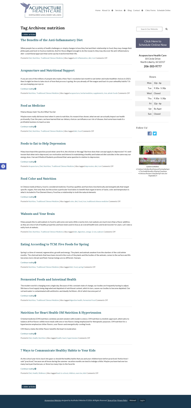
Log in (142, 400)
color (72, 201)
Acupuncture (34, 166)
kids (84, 373)
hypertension (72, 338)
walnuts (100, 232)
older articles (28, 34)
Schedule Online (163, 10)
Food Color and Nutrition (38, 179)
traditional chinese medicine (97, 201)
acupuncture (75, 93)
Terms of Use (112, 400)
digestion (81, 232)
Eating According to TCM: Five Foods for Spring (55, 244)
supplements (98, 93)
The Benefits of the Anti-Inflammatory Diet (52, 40)
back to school (62, 373)
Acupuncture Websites (53, 400)
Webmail (132, 400)
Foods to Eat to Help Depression (43, 143)
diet (89, 58)
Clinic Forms (150, 10)
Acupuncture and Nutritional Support (48, 70)
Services (118, 10)
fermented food (89, 300)
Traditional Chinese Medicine (52, 58)
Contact (136, 10)
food (80, 131)
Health (35, 338)
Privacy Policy (122, 400)
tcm (93, 58)
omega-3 (89, 232)
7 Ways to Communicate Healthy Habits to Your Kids (58, 350)
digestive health (76, 300)
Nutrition (36, 58)
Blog (130, 10)
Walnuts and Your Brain (38, 214)
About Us (106, 10)
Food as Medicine (33, 105)
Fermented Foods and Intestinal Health (48, 279)
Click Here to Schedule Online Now (153, 42)
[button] (3, 166)
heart (64, 338)
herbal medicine (87, 93)
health (59, 338)
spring (80, 267)
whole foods (113, 93)
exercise (79, 373)
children (72, 373)
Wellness (42, 373)
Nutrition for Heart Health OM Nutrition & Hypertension (61, 313)
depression (89, 166)
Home (97, 10)
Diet (30, 58)
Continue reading (28, 89)
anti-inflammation (81, 58)
